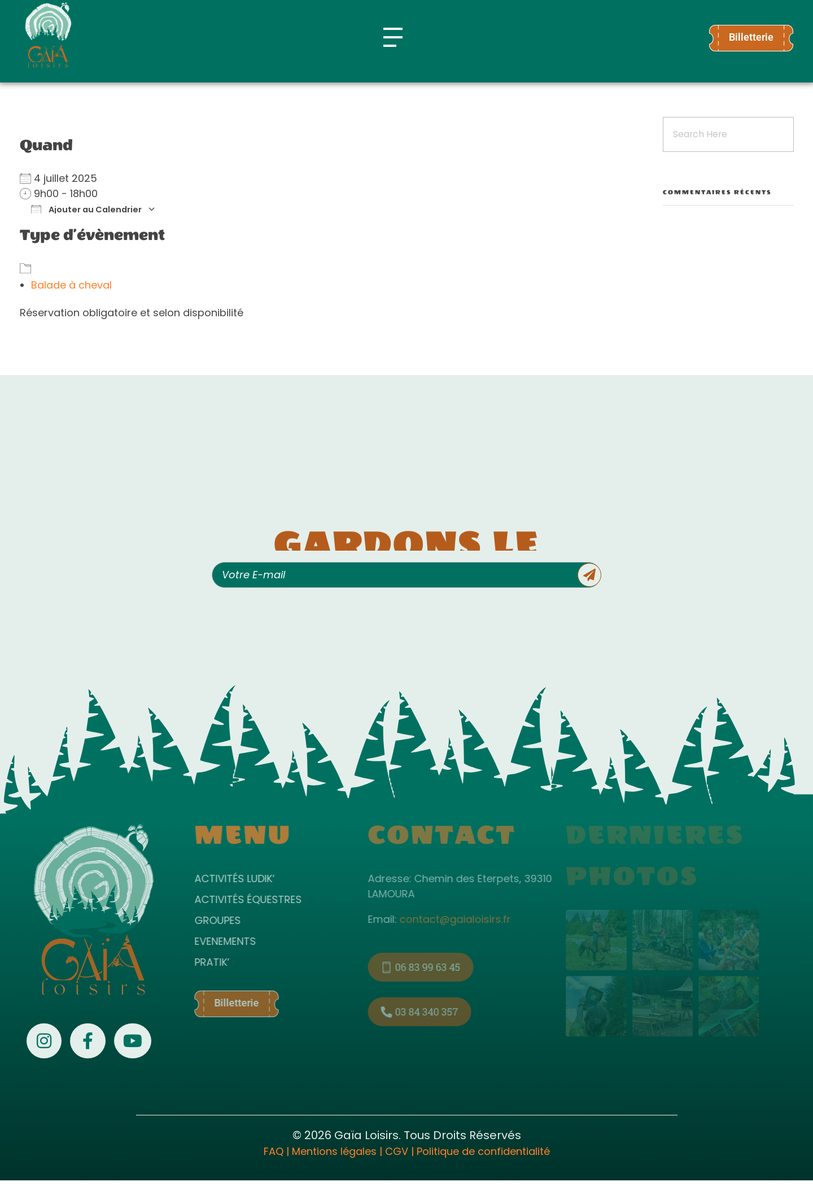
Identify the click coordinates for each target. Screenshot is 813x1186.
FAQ (273, 1151)
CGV (396, 1151)
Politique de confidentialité (483, 1151)
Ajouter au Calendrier (86, 209)
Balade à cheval (71, 285)
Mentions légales (334, 1151)
